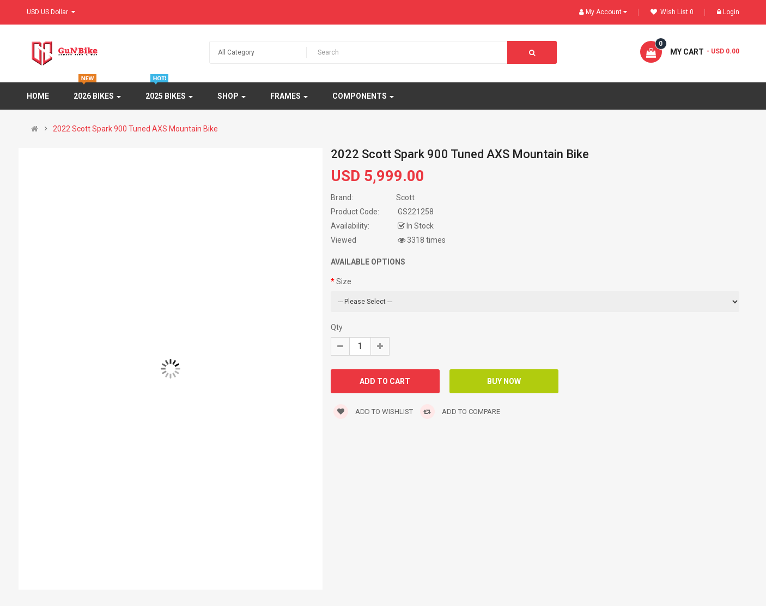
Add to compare (460, 411)
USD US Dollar (51, 12)
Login (728, 12)
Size (343, 281)
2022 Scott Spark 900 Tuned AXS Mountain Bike (135, 129)
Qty (337, 327)
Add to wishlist (373, 411)
